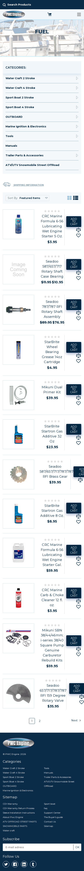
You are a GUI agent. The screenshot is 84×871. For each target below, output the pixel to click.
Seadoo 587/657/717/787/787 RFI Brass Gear (56, 472)
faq (45, 808)
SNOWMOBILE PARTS (15, 826)
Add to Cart (73, 221)
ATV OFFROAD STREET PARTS (20, 821)
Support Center (52, 812)
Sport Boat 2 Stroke (20, 97)
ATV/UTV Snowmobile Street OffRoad (32, 165)
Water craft (9, 830)
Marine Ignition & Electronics (26, 126)
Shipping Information (23, 184)
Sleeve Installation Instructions (19, 812)
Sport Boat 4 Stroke (20, 107)
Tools (9, 136)
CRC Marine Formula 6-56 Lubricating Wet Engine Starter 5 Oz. (52, 226)
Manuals (11, 145)
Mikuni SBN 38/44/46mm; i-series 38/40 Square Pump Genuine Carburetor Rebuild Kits (52, 645)
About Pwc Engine (13, 817)
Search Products (19, 4)
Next (76, 720)
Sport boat (49, 803)
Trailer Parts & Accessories (24, 155)
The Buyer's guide (53, 817)
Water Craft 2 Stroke (20, 78)
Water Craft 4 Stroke (20, 88)
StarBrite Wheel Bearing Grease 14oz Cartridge (52, 352)
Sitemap (48, 826)
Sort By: (13, 198)
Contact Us (50, 821)
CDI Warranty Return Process (18, 808)
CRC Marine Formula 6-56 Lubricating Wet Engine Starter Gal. (52, 555)
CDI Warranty (10, 803)
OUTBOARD (14, 116)
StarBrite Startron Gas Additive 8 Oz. (52, 511)
